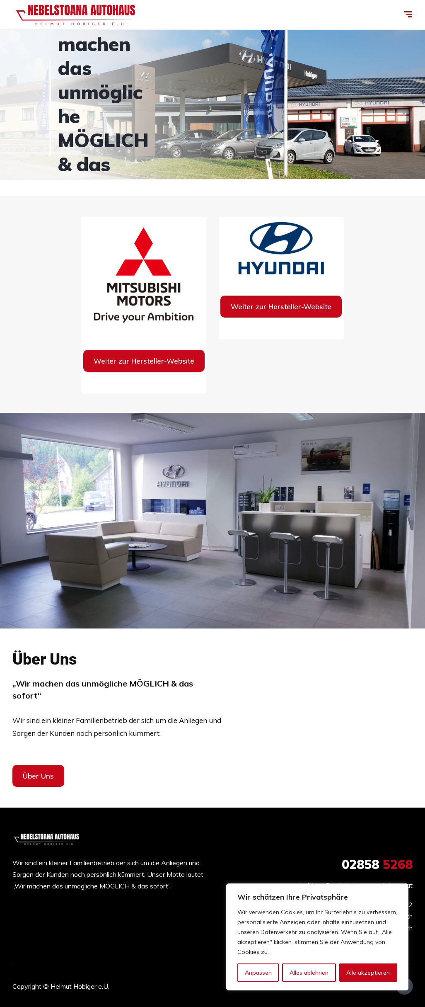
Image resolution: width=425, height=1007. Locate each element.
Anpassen (258, 972)
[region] (317, 936)
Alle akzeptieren (368, 972)
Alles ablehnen (309, 972)
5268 (377, 864)
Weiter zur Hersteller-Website (144, 361)
